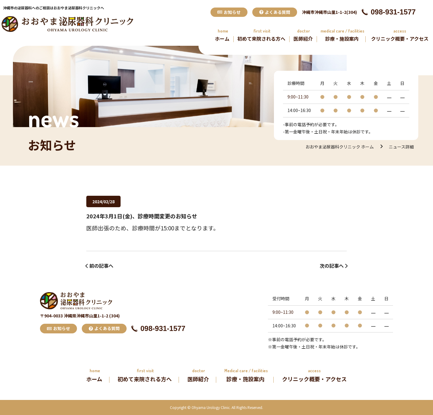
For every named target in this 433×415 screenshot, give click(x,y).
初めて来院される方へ (261, 38)
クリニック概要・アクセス (399, 38)
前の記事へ (101, 265)
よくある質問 (274, 12)
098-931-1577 (389, 12)
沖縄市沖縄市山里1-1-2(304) (329, 12)
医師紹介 (303, 38)
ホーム (222, 38)
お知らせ (229, 12)
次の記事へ (332, 265)
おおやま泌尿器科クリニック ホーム (340, 147)
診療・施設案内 (342, 38)
